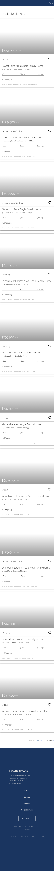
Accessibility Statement (20, 827)
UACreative (39, 836)
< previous (33, 740)
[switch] (49, 58)
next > (51, 740)
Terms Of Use (19, 826)
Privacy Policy (33, 826)
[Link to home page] (8, 3)
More (50, 3)
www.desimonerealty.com (20, 778)
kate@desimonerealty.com (21, 775)
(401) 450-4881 (18, 781)
